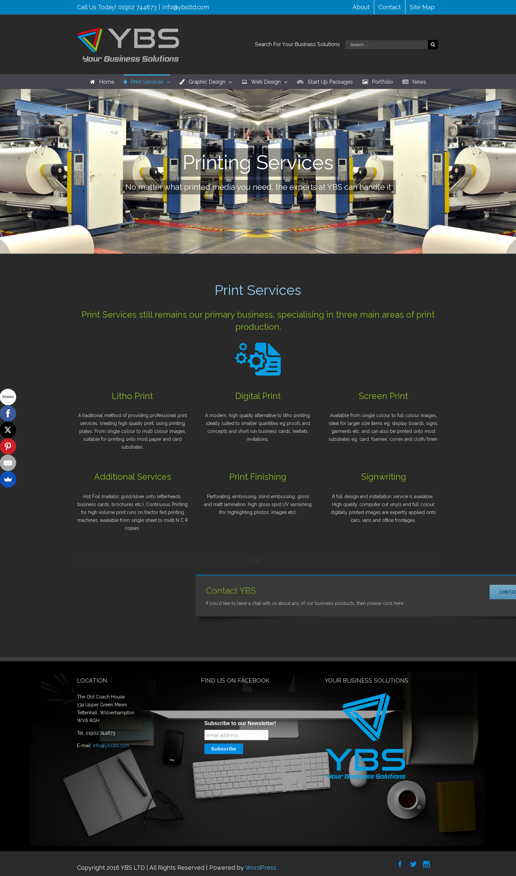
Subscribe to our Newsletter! (240, 723)
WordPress (260, 867)
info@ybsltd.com (185, 7)
